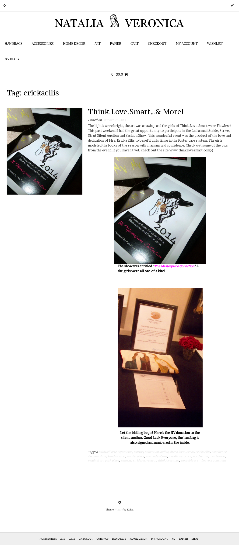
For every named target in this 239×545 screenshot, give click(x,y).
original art (96, 460)
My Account (187, 43)
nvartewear (217, 456)
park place (112, 460)
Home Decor (74, 43)
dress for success (182, 452)
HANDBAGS (13, 43)
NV (173, 538)
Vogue (119, 509)
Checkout (157, 43)
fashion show (97, 456)
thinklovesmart (168, 460)
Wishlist (215, 43)
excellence (219, 452)
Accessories (43, 43)
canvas (138, 452)
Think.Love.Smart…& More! (136, 111)
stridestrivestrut (144, 460)
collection (152, 452)
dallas (164, 452)
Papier (115, 43)
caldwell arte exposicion (115, 452)
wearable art (189, 460)
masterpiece (135, 456)
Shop (194, 538)
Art (98, 43)
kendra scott (116, 456)
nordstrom (200, 456)
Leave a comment (213, 460)
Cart (134, 43)
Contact (102, 538)
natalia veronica (180, 456)
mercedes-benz (156, 456)
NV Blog (12, 59)
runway (126, 460)
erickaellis (202, 452)
